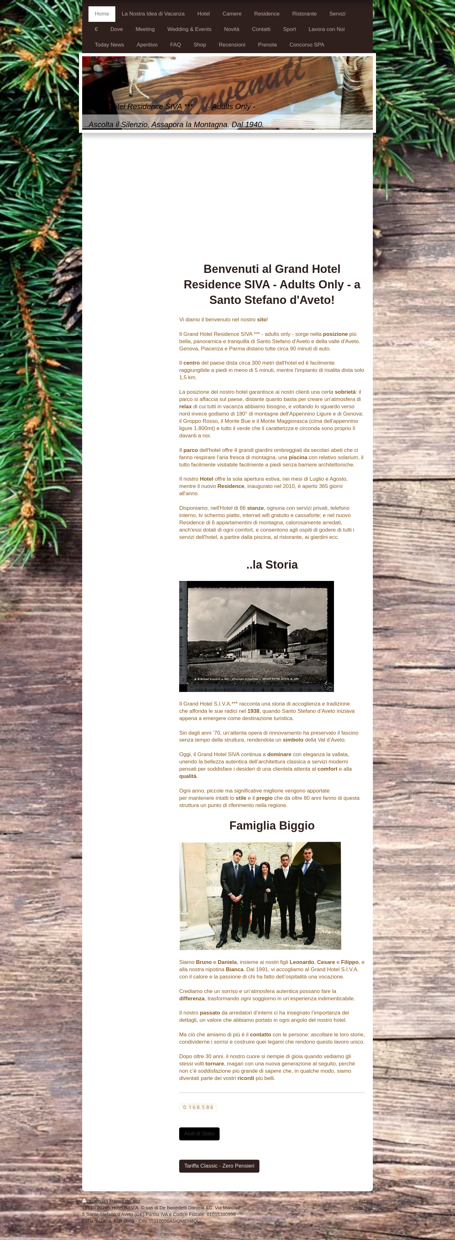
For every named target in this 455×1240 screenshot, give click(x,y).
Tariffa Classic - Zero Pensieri (219, 1166)
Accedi (366, 1201)
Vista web (362, 1207)
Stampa (94, 1201)
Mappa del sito (124, 1201)
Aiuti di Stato (199, 1134)
